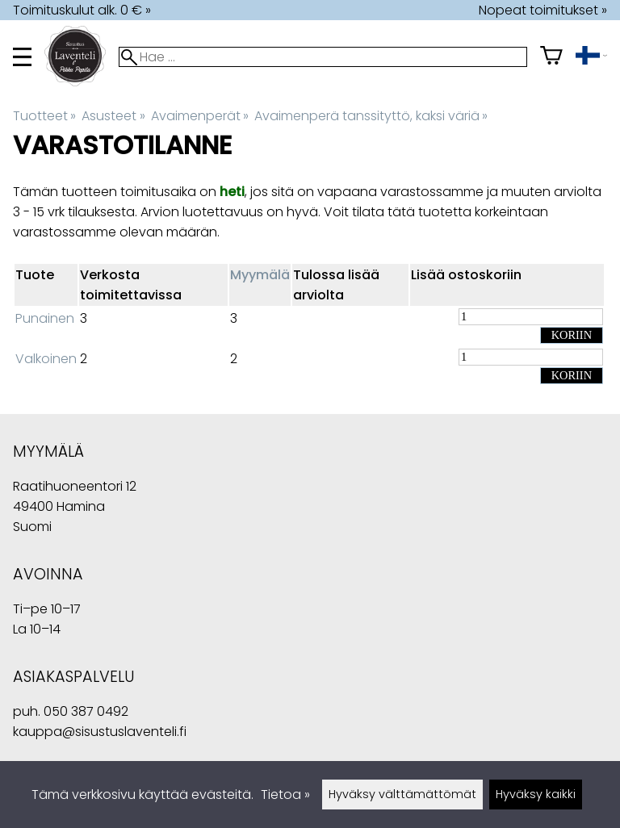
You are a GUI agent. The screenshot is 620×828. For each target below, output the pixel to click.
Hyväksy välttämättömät (402, 794)
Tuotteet (44, 116)
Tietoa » (285, 794)
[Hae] (323, 57)
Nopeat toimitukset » (543, 10)
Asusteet (113, 116)
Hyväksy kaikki (536, 794)
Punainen (44, 318)
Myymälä (260, 275)
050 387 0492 (86, 711)
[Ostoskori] (551, 57)
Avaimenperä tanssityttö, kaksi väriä (371, 116)
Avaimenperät (200, 116)
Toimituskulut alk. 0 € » (82, 10)
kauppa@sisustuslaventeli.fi (99, 731)
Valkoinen (46, 358)
